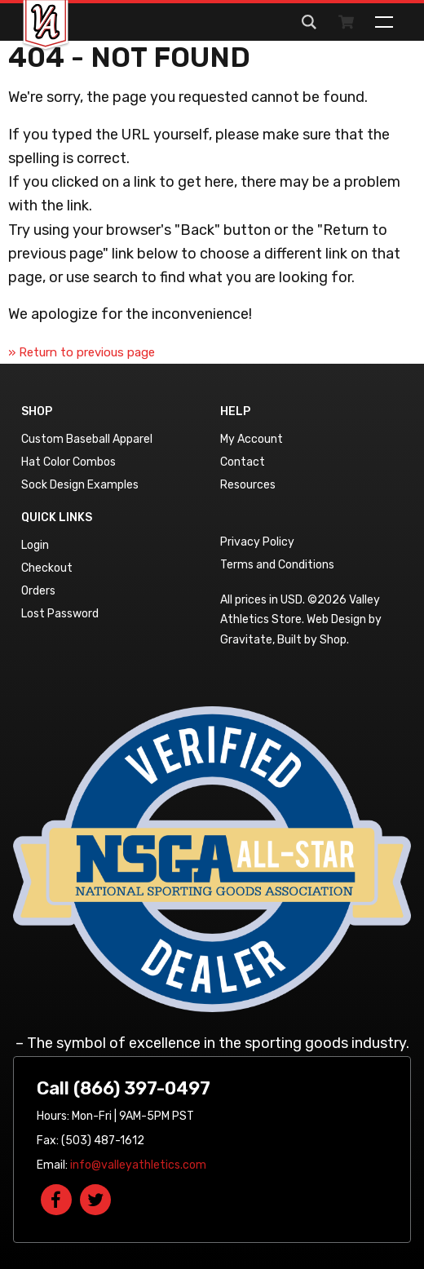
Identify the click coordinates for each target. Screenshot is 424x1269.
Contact (242, 462)
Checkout (47, 568)
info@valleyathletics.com (138, 1165)
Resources (248, 485)
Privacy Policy (257, 542)
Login (35, 545)
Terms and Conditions (277, 565)
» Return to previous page (81, 352)
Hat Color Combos (68, 462)
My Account (251, 439)
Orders (38, 591)
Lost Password (60, 614)
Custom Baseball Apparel (86, 439)
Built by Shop (312, 640)
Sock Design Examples (80, 485)
